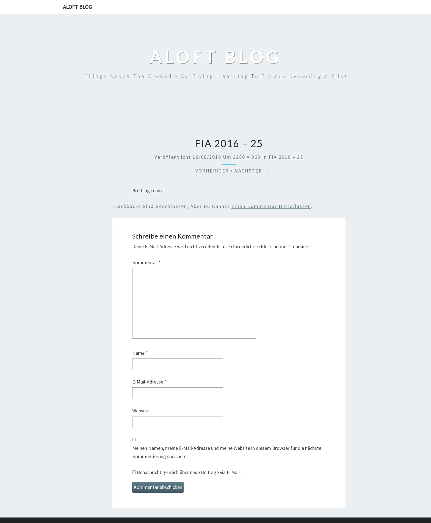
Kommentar (146, 262)
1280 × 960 (247, 157)
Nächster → (251, 171)
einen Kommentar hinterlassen (271, 206)
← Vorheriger (208, 171)
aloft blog (77, 6)
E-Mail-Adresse (149, 382)
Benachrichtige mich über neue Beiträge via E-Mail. (189, 472)
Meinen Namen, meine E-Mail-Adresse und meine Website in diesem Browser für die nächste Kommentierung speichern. (226, 452)
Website (140, 410)
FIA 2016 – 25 (286, 157)
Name (140, 353)
